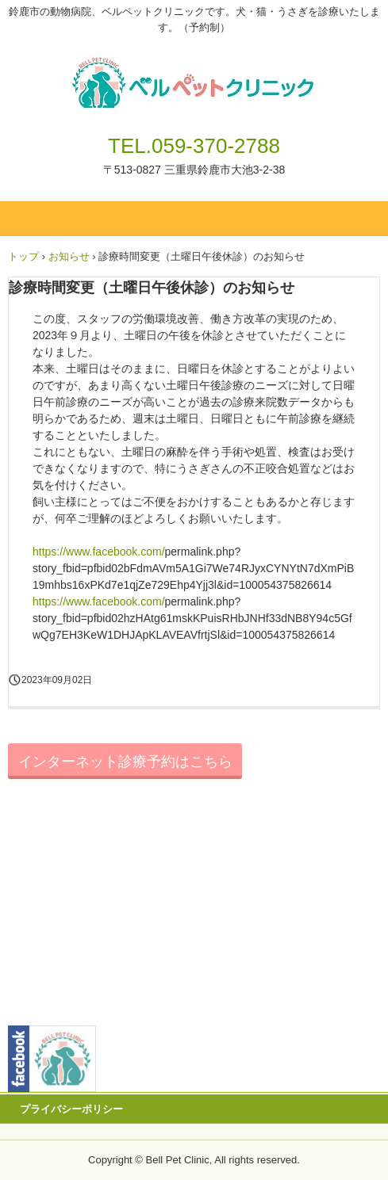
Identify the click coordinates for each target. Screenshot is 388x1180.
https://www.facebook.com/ (99, 551)
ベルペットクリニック (194, 69)
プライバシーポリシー (71, 1109)
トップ (23, 256)
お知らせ (69, 256)
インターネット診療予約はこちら (125, 761)
